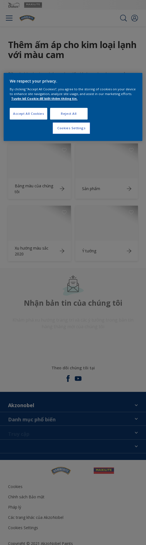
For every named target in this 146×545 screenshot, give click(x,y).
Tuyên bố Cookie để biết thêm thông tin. (44, 98)
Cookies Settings (71, 128)
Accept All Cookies (28, 113)
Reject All (69, 113)
